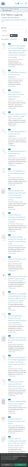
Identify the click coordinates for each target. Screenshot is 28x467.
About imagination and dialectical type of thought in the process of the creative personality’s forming (17, 195)
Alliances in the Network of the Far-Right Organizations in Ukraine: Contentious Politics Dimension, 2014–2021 (17, 362)
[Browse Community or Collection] (14, 30)
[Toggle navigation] (26, 3)
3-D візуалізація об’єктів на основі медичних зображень (17, 74)
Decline (7, 464)
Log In (21, 3)
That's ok (20, 464)
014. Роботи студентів (12, 9)
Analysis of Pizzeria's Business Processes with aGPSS (16, 421)
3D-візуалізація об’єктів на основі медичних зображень (17, 134)
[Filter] (5, 35)
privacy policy (19, 459)
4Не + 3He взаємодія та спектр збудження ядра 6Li (16, 173)
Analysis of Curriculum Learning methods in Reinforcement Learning (16, 384)
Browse (14, 35)
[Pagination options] (25, 39)
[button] (18, 3)
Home (2, 9)
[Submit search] (16, 3)
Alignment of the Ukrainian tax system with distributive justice (17, 340)
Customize (3, 461)
